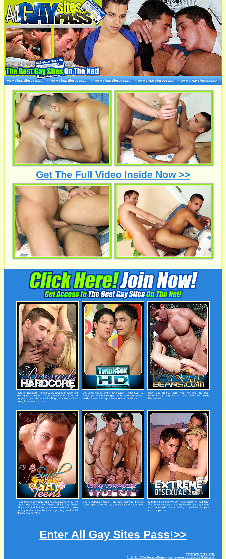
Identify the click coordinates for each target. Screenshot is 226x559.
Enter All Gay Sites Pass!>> (112, 534)
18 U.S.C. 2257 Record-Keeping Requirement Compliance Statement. (171, 557)
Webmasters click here (200, 554)
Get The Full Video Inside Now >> (113, 174)
